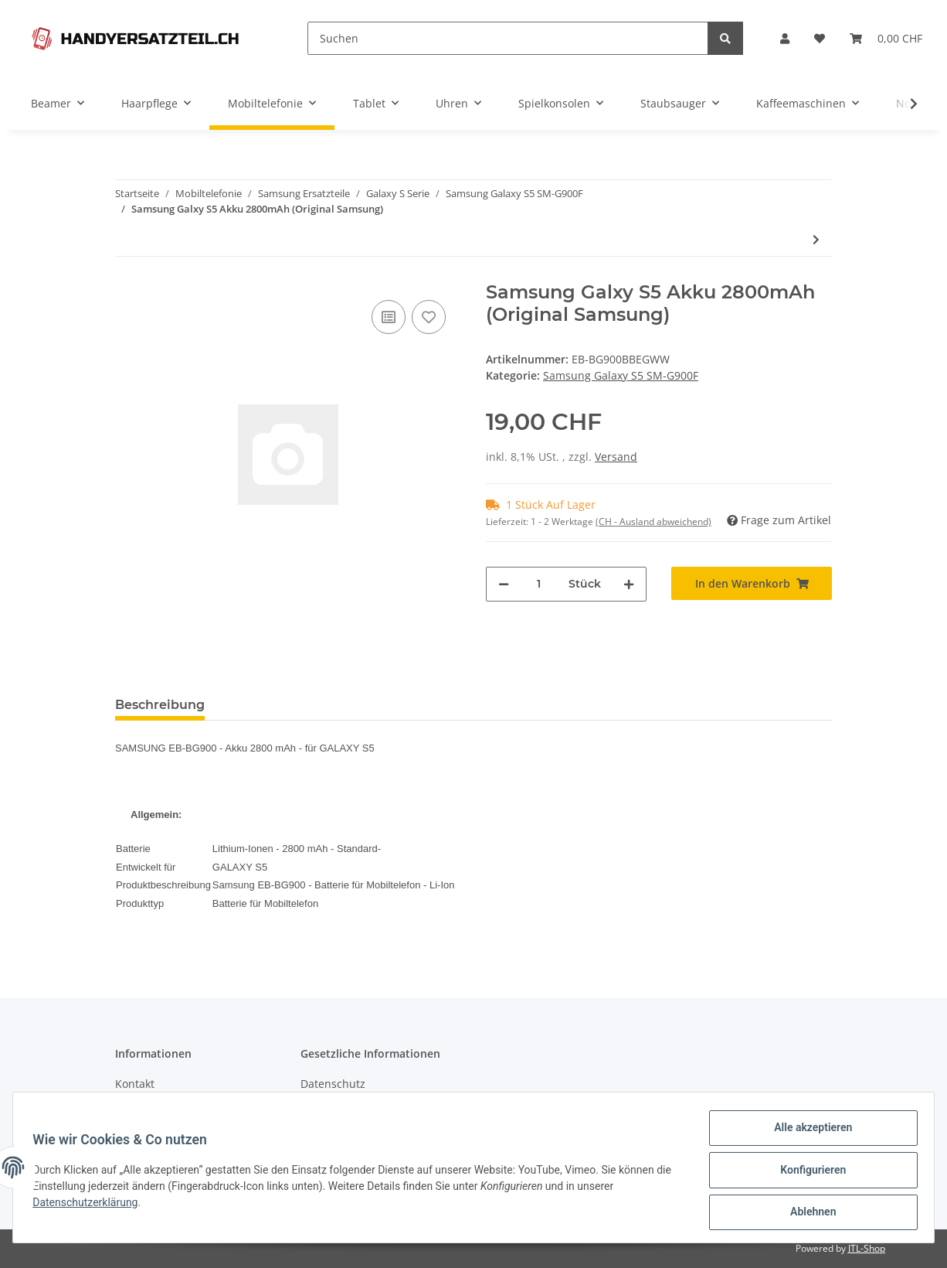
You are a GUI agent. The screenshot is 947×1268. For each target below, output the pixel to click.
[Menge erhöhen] (629, 584)
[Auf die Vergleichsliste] (389, 317)
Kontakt (134, 1083)
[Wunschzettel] (819, 38)
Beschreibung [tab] (160, 704)
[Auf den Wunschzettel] (429, 317)
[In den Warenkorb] (751, 583)
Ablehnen (807, 1213)
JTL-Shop (866, 1248)
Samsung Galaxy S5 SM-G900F (620, 375)
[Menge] (539, 584)
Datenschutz (332, 1083)
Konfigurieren (807, 1173)
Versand (616, 456)
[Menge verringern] (504, 584)
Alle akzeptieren (808, 1133)
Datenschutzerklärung (90, 1205)
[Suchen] (507, 38)
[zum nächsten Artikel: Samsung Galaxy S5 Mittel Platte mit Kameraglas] (816, 239)
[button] (785, 38)
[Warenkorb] (886, 38)
